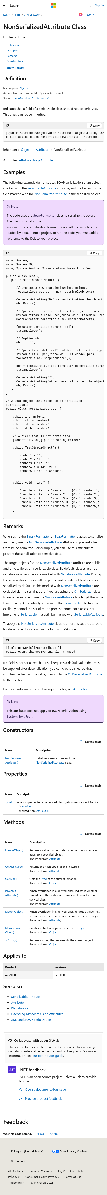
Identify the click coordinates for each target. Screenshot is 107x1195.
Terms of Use (73, 1177)
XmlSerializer (83, 591)
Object (25, 149)
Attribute (42, 149)
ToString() (11, 940)
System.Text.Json (19, 716)
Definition (13, 45)
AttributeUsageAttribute (36, 160)
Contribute (77, 1171)
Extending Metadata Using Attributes (37, 1014)
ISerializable (72, 603)
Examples (12, 50)
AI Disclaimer (16, 1171)
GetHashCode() (14, 866)
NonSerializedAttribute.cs (30, 98)
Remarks (12, 56)
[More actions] (100, 15)
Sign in (99, 5)
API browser (32, 14)
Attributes (80, 689)
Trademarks (15, 1183)
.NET (17, 14)
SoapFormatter (44, 215)
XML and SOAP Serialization (31, 1019)
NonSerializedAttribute (50, 194)
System (24, 88)
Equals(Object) (14, 850)
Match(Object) (14, 911)
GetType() (11, 879)
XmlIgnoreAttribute (58, 597)
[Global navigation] (4, 5)
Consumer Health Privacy (41, 1177)
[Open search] (89, 5)
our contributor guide (47, 1055)
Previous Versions (41, 1171)
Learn (6, 14)
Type (44, 879)
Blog (59, 1171)
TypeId (9, 802)
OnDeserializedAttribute (85, 674)
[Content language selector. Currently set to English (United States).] (27, 1151)
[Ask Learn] (81, 15)
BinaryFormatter (38, 536)
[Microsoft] (53, 5)
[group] (53, 135)
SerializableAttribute (41, 188)
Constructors (15, 61)
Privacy (12, 1177)
